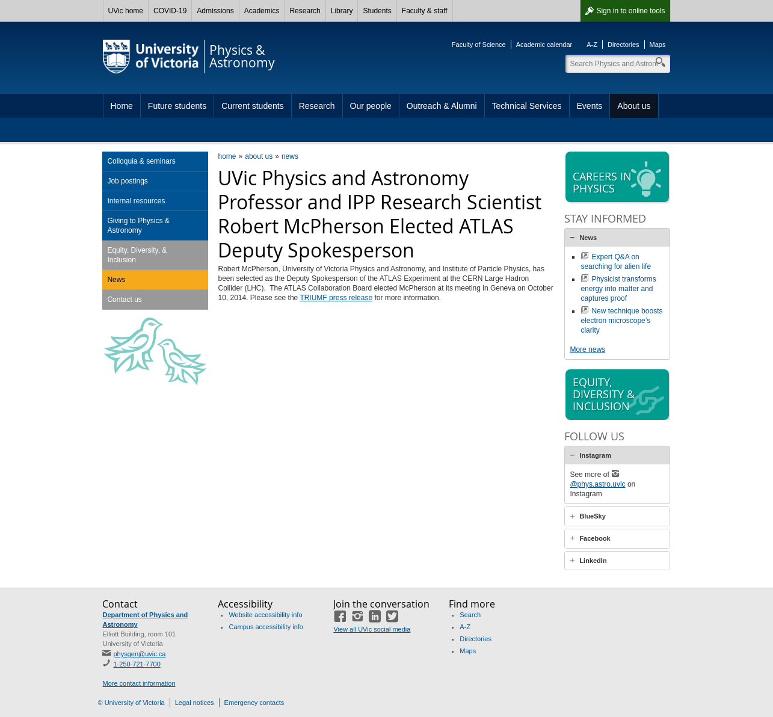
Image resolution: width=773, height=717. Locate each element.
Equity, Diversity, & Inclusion (137, 255)
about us (259, 156)
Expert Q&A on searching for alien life (616, 262)
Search (470, 614)
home (227, 156)
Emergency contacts (254, 702)
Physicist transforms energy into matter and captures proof (618, 289)
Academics (262, 11)
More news (587, 349)
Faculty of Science (479, 44)
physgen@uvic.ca (139, 653)
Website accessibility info (265, 614)
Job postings (127, 181)
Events (590, 106)
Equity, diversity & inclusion (618, 395)
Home (122, 106)
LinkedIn (592, 560)
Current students (252, 106)
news (290, 156)
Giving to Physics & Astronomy (138, 226)
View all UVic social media (371, 629)
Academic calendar (544, 44)
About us (633, 106)
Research (304, 11)
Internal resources (136, 201)
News (116, 279)
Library (342, 11)
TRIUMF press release (336, 298)
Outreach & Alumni (442, 106)
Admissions (215, 11)
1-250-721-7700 (136, 664)
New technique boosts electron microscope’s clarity (621, 320)
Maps (658, 44)
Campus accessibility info (266, 626)
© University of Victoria (131, 702)
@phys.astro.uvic (597, 484)
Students (377, 11)
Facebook (594, 538)
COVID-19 (169, 11)
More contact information (138, 683)
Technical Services (527, 106)
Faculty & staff (425, 11)
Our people (371, 106)
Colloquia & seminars (141, 161)
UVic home (125, 11)
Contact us (124, 299)
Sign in (630, 11)
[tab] (617, 237)
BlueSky (592, 516)
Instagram (595, 455)
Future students (177, 106)
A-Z (592, 44)
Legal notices (194, 702)
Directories (623, 44)
